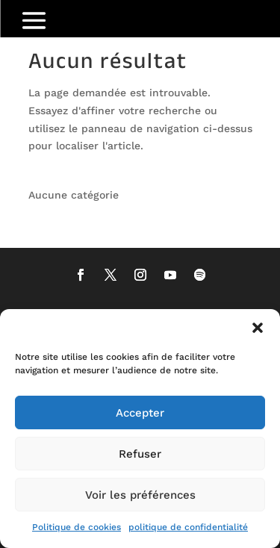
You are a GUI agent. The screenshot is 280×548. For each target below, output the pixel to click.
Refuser (140, 454)
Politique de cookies (76, 527)
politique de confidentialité (188, 527)
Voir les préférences (140, 495)
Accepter (140, 413)
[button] (257, 327)
